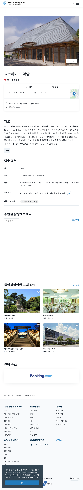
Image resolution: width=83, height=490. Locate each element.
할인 (6, 458)
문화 (32, 414)
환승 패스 (7, 451)
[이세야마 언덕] (61, 304)
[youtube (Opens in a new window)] (46, 444)
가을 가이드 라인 (10, 428)
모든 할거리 (34, 434)
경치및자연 (34, 428)
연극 (7, 150)
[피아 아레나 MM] (61, 338)
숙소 (6, 444)
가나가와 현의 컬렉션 (12, 414)
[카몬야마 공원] (22, 304)
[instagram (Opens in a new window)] (41, 444)
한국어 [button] (74, 478)
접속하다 (7, 447)
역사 (32, 421)
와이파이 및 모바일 (11, 461)
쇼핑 (32, 431)
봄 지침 (7, 421)
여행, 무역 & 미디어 (44, 478)
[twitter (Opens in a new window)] (36, 444)
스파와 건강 (34, 424)
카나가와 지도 (61, 421)
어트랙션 (33, 410)
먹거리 (32, 417)
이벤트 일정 (8, 417)
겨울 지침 (7, 431)
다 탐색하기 (8, 434)
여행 (6, 454)
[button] (72, 3)
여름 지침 (7, 424)
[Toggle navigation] (77, 3)
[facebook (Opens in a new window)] (31, 444)
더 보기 (76, 285)
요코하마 (16, 80)
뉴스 (6, 410)
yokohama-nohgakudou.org (20, 103)
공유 (55, 87)
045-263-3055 (14, 107)
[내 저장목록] (72, 3)
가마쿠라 (59, 414)
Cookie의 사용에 (11, 475)
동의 (22, 482)
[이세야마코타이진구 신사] (22, 338)
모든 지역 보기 (61, 424)
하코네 (58, 417)
